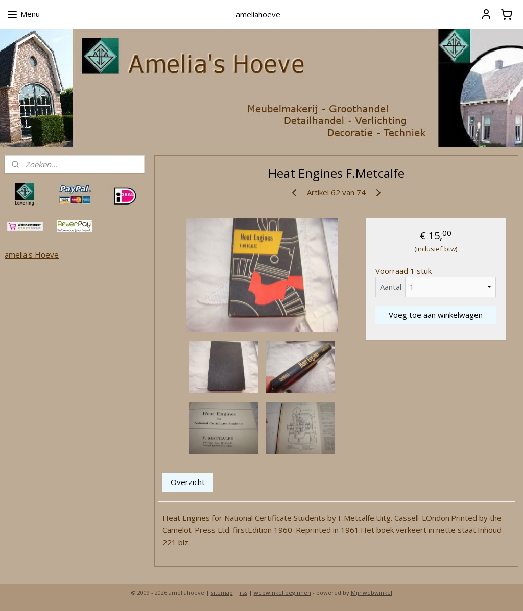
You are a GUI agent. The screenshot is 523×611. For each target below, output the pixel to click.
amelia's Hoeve (32, 254)
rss (243, 592)
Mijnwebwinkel (371, 592)
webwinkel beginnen (282, 592)
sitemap (222, 592)
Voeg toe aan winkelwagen (436, 314)
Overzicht (188, 482)
